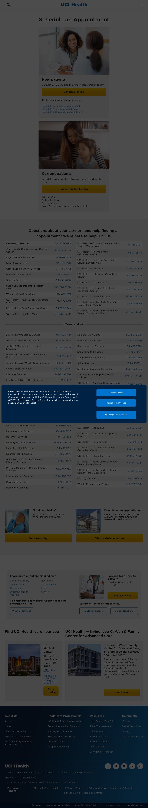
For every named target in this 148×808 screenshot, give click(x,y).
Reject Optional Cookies (116, 403)
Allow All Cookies (116, 393)
